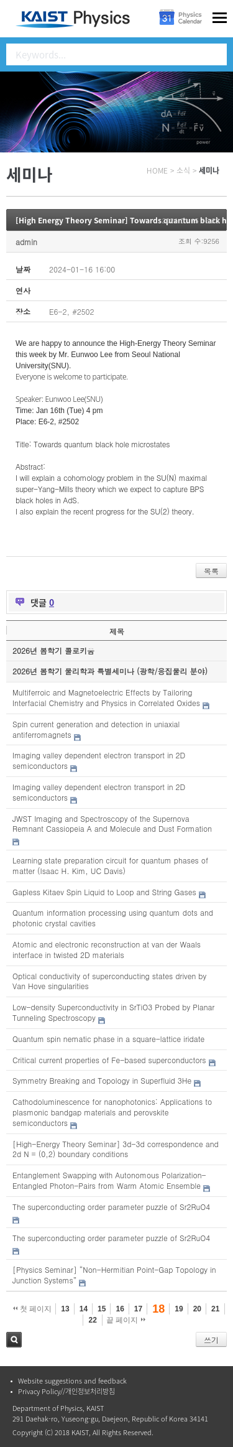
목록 (211, 570)
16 (120, 1309)
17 (138, 1309)
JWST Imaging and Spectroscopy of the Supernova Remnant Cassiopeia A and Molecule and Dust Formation (112, 823)
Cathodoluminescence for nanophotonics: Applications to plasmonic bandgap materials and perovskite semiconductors (112, 1112)
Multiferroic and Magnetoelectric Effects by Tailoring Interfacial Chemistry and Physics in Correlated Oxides (106, 697)
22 (92, 1320)
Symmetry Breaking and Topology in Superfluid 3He (101, 1080)
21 (215, 1309)
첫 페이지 (32, 1309)
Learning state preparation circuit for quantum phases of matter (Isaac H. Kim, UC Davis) (110, 865)
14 (84, 1309)
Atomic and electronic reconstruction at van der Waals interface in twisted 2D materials (106, 949)
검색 (14, 1339)
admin (26, 241)
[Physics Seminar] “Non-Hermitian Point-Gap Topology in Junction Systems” (114, 1274)
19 (179, 1309)
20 (197, 1309)
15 (102, 1309)
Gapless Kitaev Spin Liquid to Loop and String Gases (104, 891)
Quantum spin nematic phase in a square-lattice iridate (108, 1038)
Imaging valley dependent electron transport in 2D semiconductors (98, 760)
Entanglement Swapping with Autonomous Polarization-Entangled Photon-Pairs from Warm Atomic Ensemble (109, 1180)
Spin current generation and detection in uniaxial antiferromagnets (96, 729)
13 (65, 1309)
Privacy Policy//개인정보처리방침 (66, 1391)
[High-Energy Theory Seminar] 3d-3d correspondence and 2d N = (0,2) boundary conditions (115, 1149)
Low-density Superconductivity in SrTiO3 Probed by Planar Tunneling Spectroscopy (113, 1012)
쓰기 (211, 1339)
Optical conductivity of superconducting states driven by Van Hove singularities (109, 981)
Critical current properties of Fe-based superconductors (109, 1059)
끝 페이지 (125, 1320)
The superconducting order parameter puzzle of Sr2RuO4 (111, 1206)
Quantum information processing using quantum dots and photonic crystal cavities (112, 917)
